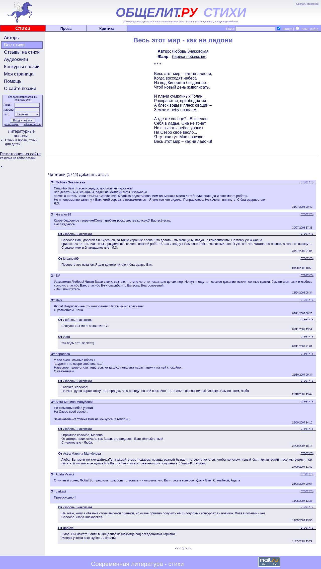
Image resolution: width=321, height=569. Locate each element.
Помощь (13, 81)
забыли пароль (32, 124)
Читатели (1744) (63, 174)
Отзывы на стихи (22, 52)
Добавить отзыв (94, 174)
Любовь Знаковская (190, 51)
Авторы (12, 37)
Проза (66, 28)
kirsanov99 (63, 214)
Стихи (22, 28)
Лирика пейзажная (189, 56)
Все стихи (14, 44)
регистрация (11, 124)
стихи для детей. (21, 142)
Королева (63, 354)
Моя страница (19, 74)
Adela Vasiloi (65, 474)
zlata (59, 300)
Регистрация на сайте (20, 154)
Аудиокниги (16, 59)
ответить (306, 182)
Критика (106, 28)
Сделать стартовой (307, 4)
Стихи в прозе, (17, 140)
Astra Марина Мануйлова (74, 402)
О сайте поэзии (20, 88)
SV (58, 275)
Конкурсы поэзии (21, 66)
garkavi (61, 491)
